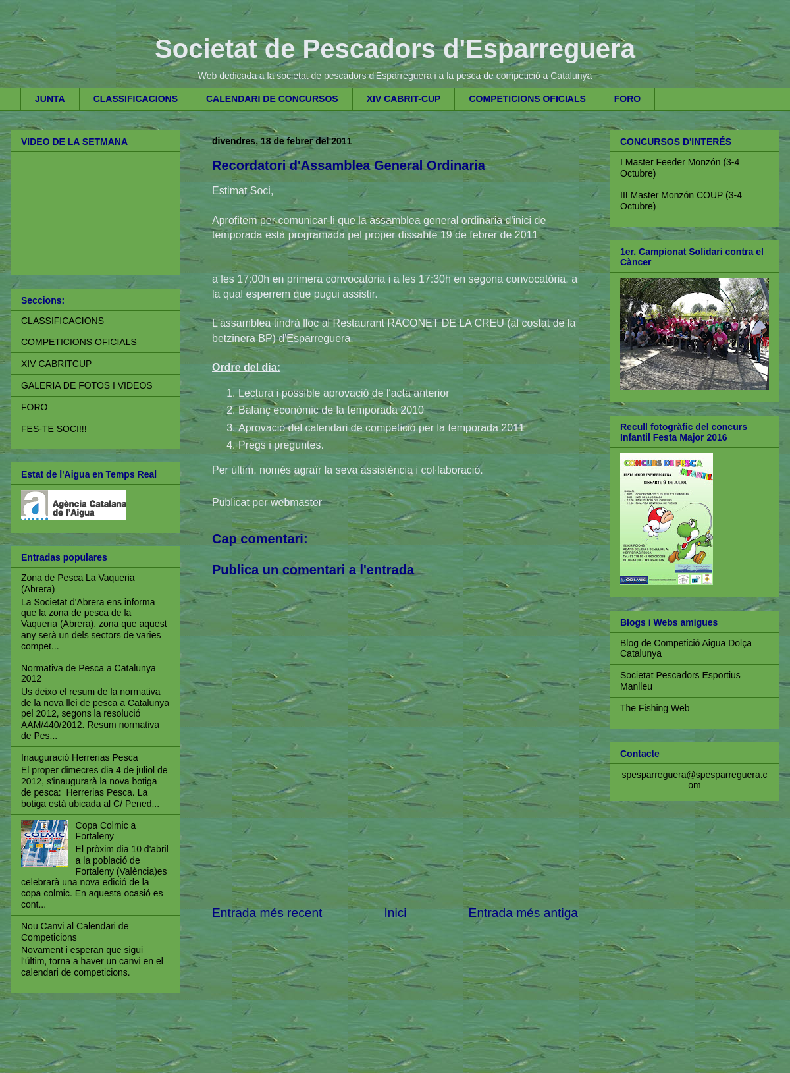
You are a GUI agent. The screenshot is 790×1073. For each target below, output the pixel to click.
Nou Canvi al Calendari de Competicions (74, 932)
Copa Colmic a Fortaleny (106, 831)
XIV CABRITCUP (56, 363)
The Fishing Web (655, 708)
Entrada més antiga (523, 913)
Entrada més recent (267, 913)
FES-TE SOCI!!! (54, 429)
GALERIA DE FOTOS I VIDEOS (87, 385)
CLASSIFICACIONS (135, 99)
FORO (627, 99)
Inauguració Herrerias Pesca (79, 757)
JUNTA (50, 99)
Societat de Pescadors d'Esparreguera (395, 48)
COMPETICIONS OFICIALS (527, 99)
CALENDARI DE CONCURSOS (272, 99)
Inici (395, 913)
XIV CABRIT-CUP (404, 99)
